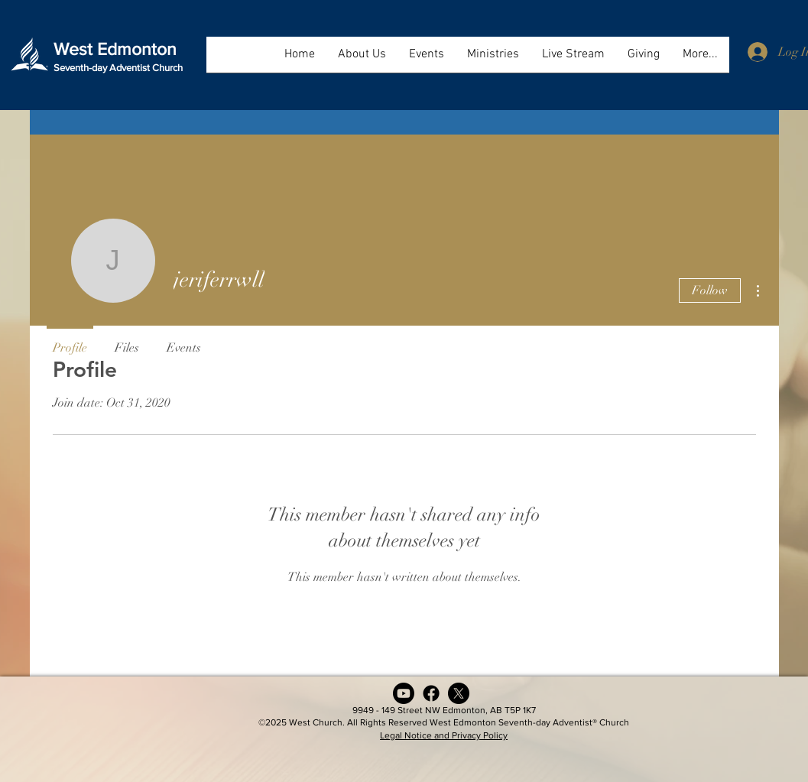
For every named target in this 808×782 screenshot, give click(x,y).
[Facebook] (431, 693)
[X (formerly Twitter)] (458, 693)
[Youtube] (403, 693)
